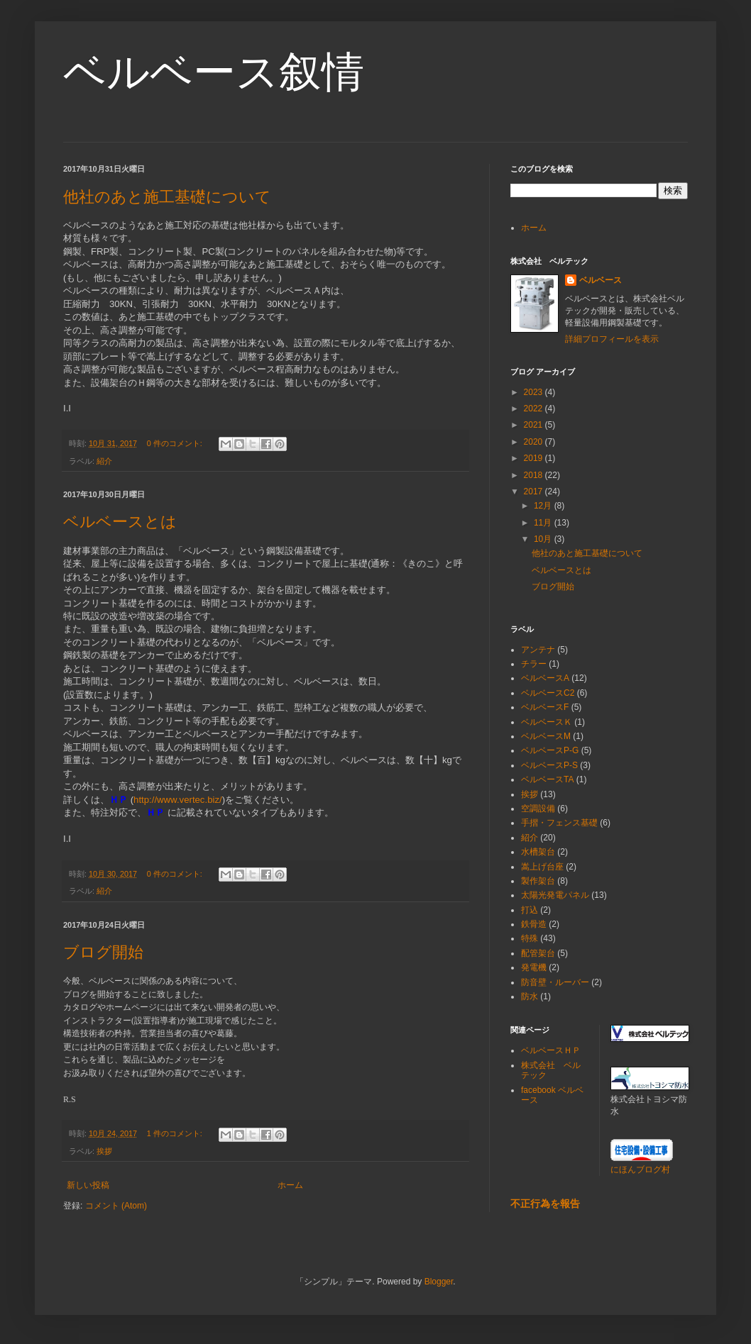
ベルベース (600, 280)
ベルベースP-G (550, 750)
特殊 (529, 938)
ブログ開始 (103, 952)
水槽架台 (538, 852)
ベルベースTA (547, 779)
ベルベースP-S (549, 765)
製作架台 (538, 881)
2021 (534, 425)
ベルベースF (545, 707)
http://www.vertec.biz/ (177, 799)
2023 (534, 392)
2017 (534, 491)
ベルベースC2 (547, 693)
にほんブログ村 (640, 1169)
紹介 (104, 461)
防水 (529, 996)
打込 (529, 910)
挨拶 (104, 1151)
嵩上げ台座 (542, 867)
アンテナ (538, 650)
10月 (544, 539)
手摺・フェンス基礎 (559, 823)
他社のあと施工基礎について (167, 197)
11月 (544, 523)
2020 (534, 442)
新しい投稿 (88, 1185)
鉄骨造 (534, 924)
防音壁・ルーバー (555, 982)
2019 (534, 458)
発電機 (534, 967)
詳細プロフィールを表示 (612, 339)
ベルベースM (546, 736)
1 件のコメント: (175, 1133)
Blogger (439, 1282)
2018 (534, 475)
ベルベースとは (120, 522)
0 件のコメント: (175, 443)
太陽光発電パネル (555, 895)
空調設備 (538, 808)
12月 (544, 506)
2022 (534, 408)
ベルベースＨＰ (551, 1050)
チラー (534, 664)
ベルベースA (545, 678)
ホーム (290, 1185)
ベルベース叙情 (213, 72)
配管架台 (538, 953)
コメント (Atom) (116, 1206)
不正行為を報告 (545, 1203)
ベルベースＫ (546, 722)
